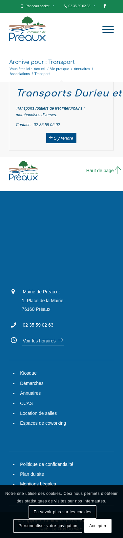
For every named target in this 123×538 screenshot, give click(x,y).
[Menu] (105, 29)
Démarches (32, 383)
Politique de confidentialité (46, 464)
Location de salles (38, 413)
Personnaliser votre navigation (48, 526)
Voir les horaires (39, 340)
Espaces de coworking (43, 423)
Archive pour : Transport (42, 62)
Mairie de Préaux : (41, 291)
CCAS (26, 403)
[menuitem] (37, 6)
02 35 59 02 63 (80, 6)
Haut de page (100, 170)
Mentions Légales (38, 484)
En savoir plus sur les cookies (62, 512)
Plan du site (32, 474)
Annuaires (30, 393)
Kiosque (28, 373)
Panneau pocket (37, 6)
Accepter (97, 526)
